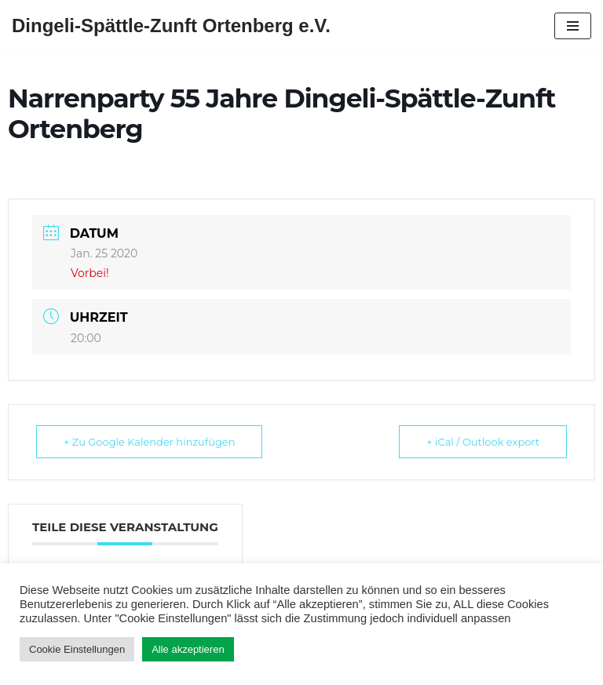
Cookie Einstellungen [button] (77, 649)
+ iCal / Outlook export (482, 441)
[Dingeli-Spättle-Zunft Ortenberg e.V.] (171, 26)
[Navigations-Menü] (572, 26)
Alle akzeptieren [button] (188, 649)
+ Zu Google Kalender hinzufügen (150, 441)
